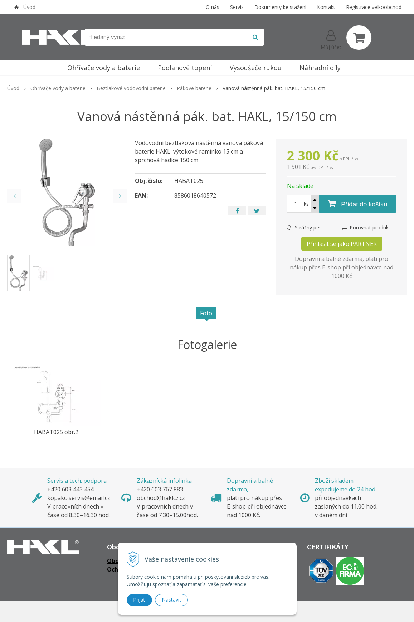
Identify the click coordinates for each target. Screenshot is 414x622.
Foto (206, 313)
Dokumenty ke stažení (280, 7)
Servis (237, 7)
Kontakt (326, 7)
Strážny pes (304, 227)
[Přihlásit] (331, 39)
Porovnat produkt (366, 227)
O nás (212, 7)
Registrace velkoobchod (373, 7)
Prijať (139, 600)
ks (306, 203)
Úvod (29, 7)
